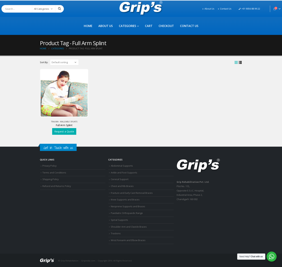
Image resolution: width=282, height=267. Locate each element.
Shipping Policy (50, 179)
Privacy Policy (49, 165)
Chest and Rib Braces (122, 186)
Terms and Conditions (54, 172)
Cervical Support (119, 179)
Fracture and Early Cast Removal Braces (132, 192)
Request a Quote (64, 131)
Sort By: (44, 62)
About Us (208, 8)
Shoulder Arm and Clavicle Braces (129, 226)
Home (88, 26)
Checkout (166, 26)
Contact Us (224, 8)
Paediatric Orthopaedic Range (127, 213)
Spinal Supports (119, 219)
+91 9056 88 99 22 (249, 8)
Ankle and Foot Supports (124, 172)
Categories (127, 26)
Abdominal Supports (122, 165)
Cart (149, 26)
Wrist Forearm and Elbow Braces (128, 240)
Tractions (116, 233)
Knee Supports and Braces (125, 199)
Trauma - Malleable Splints (64, 121)
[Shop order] (64, 62)
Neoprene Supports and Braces (128, 206)
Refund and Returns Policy (56, 186)
